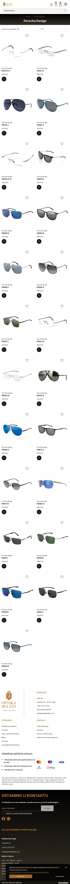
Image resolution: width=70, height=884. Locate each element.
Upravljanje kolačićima (10, 744)
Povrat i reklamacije (44, 733)
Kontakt (5, 741)
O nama (5, 730)
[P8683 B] (39, 241)
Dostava (40, 730)
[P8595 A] (39, 133)
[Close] (20, 876)
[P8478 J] (4, 133)
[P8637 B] (39, 187)
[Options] (60, 876)
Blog (3, 737)
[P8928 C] (4, 295)
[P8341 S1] (39, 79)
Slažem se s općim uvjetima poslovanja (19, 813)
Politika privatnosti (9, 726)
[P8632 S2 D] (4, 187)
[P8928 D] (39, 295)
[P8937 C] (4, 349)
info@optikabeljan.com (46, 713)
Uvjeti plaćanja (42, 726)
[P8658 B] (4, 241)
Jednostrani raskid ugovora (47, 737)
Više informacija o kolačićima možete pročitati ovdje (29, 872)
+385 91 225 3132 (43, 705)
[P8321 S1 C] (4, 79)
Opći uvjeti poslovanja (10, 733)
